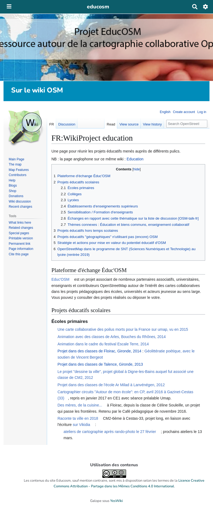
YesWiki (116, 500)
